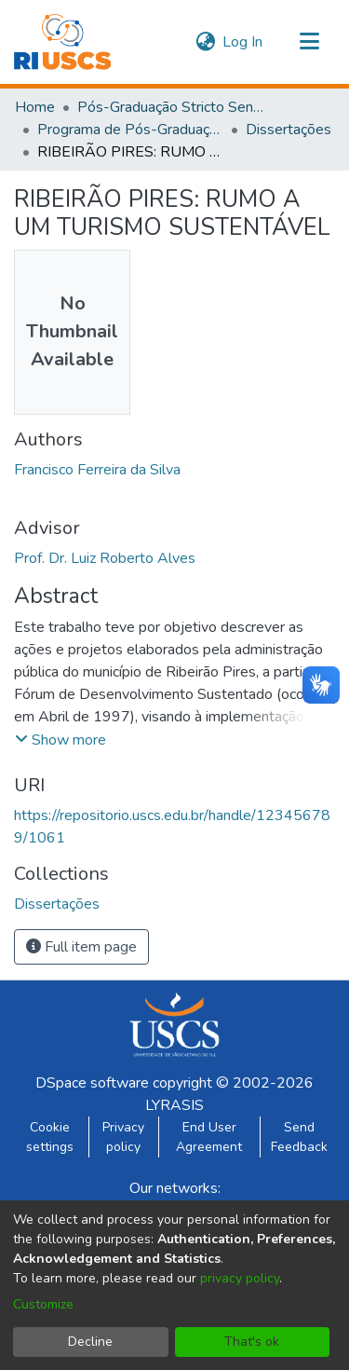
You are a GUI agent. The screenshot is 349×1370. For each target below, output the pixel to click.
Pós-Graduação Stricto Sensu (170, 107)
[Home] (62, 42)
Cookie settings (50, 1137)
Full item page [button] (81, 947)
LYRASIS (174, 1105)
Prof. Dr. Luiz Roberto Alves (104, 558)
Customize (43, 1304)
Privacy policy (123, 1137)
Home (35, 107)
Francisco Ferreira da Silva (97, 469)
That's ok (251, 1341)
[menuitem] (205, 42)
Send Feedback (299, 1137)
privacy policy (239, 1278)
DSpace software (92, 1083)
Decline (90, 1341)
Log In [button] (243, 42)
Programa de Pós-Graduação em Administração (130, 129)
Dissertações (288, 129)
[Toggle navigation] (309, 42)
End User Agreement (209, 1137)
